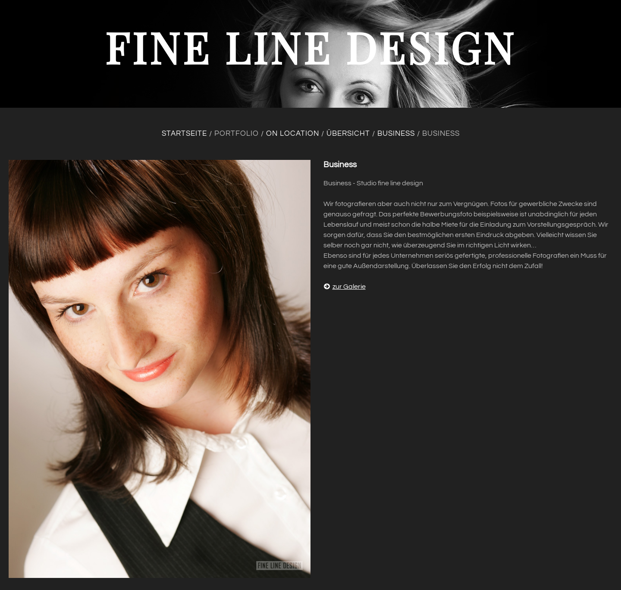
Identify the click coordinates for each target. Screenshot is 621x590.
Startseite (184, 133)
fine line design (310, 46)
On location (292, 133)
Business (396, 133)
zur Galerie (344, 286)
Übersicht (348, 133)
